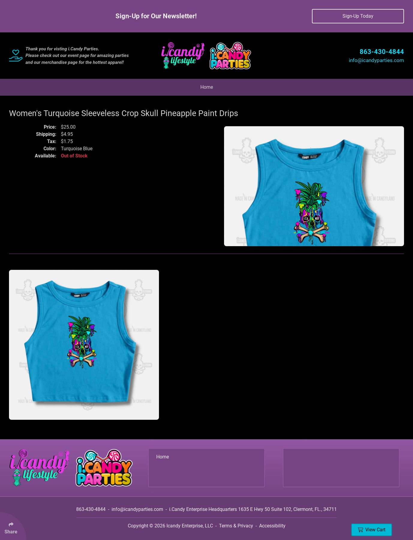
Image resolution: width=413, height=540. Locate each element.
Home (206, 87)
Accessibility (272, 526)
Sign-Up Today (358, 16)
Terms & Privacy (236, 526)
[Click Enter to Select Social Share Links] (13, 526)
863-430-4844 (382, 51)
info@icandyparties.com (376, 60)
